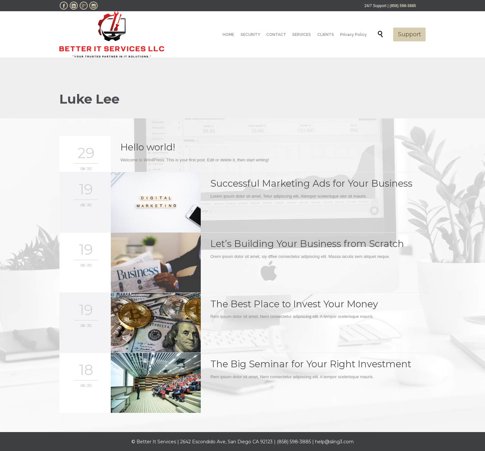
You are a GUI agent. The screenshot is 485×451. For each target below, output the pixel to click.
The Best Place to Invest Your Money (294, 304)
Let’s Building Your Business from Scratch (307, 243)
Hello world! (147, 147)
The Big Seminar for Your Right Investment (310, 364)
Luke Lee (89, 99)
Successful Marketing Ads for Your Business (311, 183)
